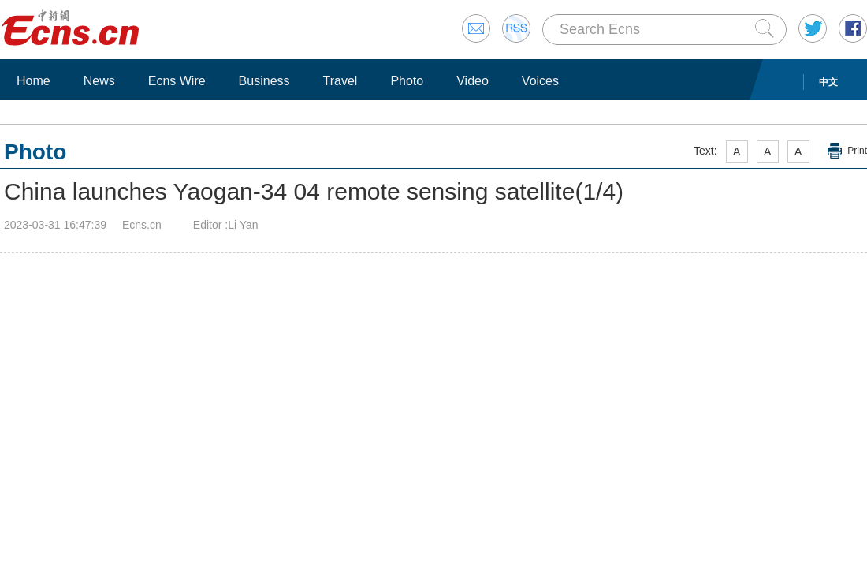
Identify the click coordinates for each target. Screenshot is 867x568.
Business (264, 81)
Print (857, 150)
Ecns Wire (177, 81)
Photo (406, 81)
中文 (828, 82)
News (99, 81)
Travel (340, 81)
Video (472, 81)
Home (33, 81)
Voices (540, 81)
